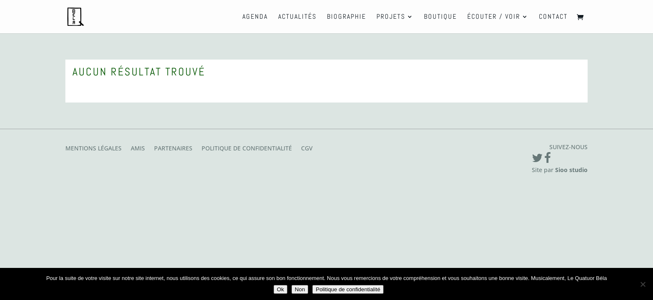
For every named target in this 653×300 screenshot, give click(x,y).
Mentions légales (93, 148)
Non (300, 289)
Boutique (440, 17)
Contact (553, 17)
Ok (280, 289)
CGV (307, 148)
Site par (560, 170)
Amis (138, 148)
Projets (390, 17)
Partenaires (173, 148)
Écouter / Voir (493, 17)
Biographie (346, 17)
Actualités (297, 17)
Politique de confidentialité (247, 148)
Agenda (255, 17)
